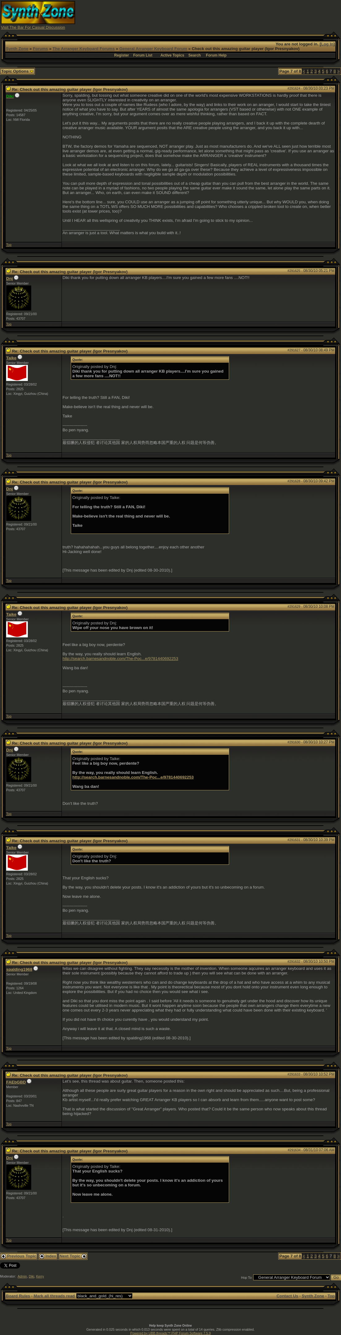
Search (194, 55)
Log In (327, 44)
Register (121, 55)
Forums (40, 48)
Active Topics (172, 55)
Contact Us (287, 1296)
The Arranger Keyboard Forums (84, 48)
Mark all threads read (54, 1296)
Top (8, 245)
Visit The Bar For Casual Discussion (33, 27)
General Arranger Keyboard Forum (153, 48)
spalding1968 (19, 969)
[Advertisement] (227, 15)
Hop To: (247, 1277)
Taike (11, 358)
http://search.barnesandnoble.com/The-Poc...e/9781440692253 (120, 658)
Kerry (40, 1276)
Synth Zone (17, 48)
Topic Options (17, 71)
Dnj (9, 278)
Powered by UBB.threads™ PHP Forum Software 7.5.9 (170, 1333)
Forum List (142, 55)
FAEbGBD (16, 1082)
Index (48, 1256)
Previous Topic (18, 1256)
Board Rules (18, 1296)
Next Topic (73, 1256)
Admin (22, 1276)
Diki (31, 1276)
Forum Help (216, 55)
